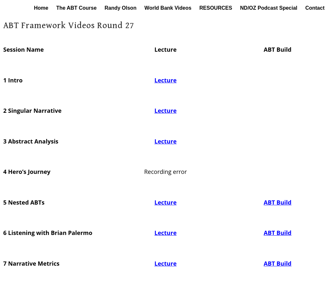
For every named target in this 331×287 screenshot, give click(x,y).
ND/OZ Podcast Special (268, 8)
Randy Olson (120, 8)
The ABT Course (76, 8)
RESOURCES (215, 8)
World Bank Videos (167, 8)
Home (41, 8)
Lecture (166, 80)
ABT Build (278, 202)
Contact (315, 8)
